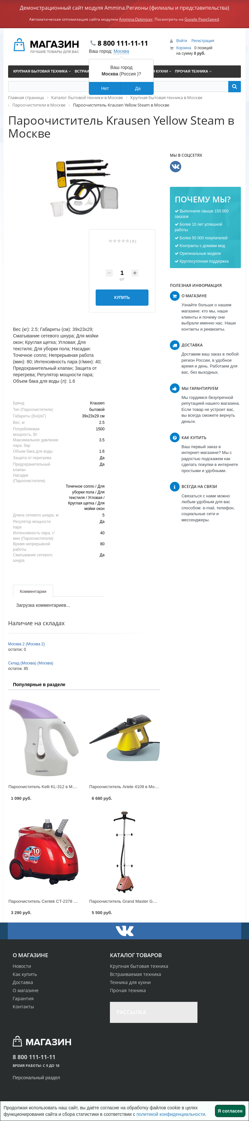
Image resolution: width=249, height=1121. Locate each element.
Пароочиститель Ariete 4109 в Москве (126, 786)
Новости (22, 966)
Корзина (183, 48)
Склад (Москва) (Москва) (30, 663)
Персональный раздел (36, 1077)
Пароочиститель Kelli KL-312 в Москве (45, 786)
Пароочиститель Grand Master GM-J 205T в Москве (139, 901)
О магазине (26, 990)
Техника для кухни (130, 982)
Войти (182, 41)
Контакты (23, 1006)
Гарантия (23, 998)
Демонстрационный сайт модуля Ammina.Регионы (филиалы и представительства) (124, 7)
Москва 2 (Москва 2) (26, 644)
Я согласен (230, 1111)
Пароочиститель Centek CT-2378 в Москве (49, 901)
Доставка (23, 982)
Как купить (25, 974)
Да (137, 88)
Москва (121, 51)
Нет (105, 88)
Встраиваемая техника (135, 974)
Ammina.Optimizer (136, 19)
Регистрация (203, 41)
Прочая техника (128, 990)
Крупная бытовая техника (139, 966)
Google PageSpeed (201, 19)
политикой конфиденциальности (170, 1114)
